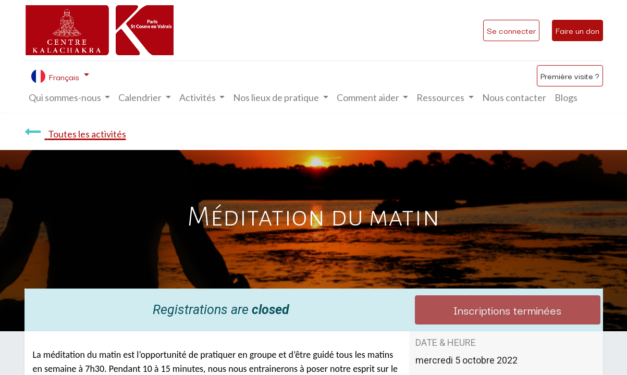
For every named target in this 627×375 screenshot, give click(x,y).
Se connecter (511, 30)
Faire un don (577, 30)
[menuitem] (514, 97)
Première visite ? (569, 75)
